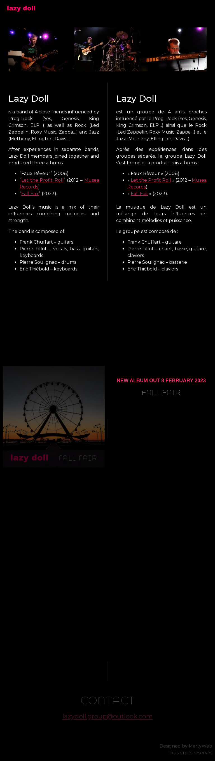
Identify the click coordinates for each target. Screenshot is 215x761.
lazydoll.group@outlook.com (107, 716)
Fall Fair (30, 193)
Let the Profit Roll (42, 180)
